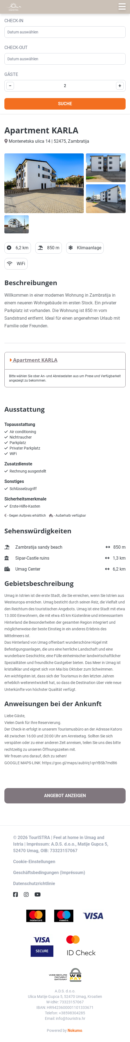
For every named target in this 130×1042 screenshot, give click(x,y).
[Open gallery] (44, 183)
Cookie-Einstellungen (34, 861)
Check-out (16, 47)
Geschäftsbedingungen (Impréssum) (49, 872)
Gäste (11, 74)
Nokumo (75, 1030)
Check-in (13, 20)
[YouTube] (39, 894)
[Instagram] (28, 894)
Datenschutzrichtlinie (34, 883)
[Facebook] (17, 894)
